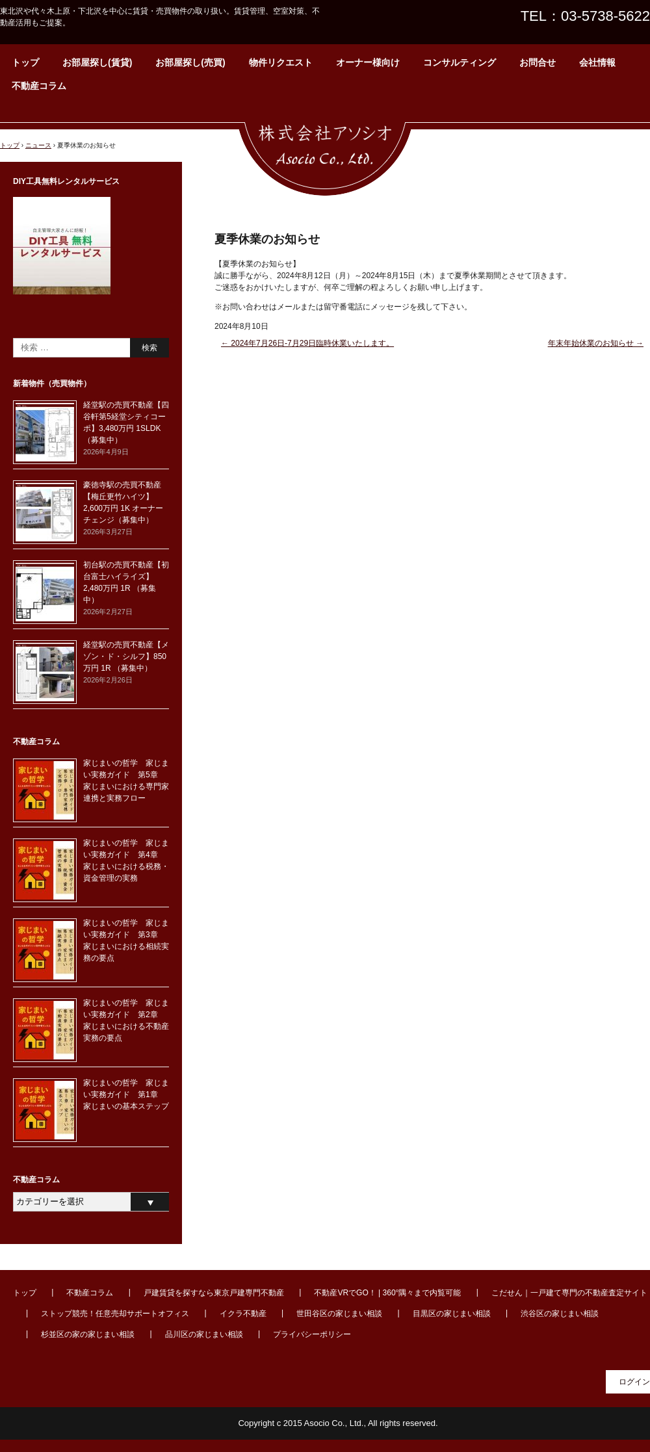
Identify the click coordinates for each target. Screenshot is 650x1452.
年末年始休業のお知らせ (596, 343)
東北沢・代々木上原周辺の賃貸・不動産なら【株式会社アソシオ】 (325, 153)
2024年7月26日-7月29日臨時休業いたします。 (307, 343)
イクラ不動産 (243, 1313)
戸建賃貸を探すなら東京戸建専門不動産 (214, 1292)
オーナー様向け (368, 62)
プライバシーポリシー (312, 1334)
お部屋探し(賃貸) (97, 62)
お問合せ (537, 62)
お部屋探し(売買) (190, 62)
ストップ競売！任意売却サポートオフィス (115, 1313)
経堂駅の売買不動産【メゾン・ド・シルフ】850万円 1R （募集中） (126, 656)
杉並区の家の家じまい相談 (88, 1334)
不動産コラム (39, 86)
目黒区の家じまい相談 (452, 1313)
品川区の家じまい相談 (204, 1334)
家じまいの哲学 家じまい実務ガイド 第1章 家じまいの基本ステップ (126, 1094)
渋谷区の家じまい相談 (560, 1313)
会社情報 (597, 62)
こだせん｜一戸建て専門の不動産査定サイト (569, 1292)
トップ (25, 62)
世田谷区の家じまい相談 (339, 1313)
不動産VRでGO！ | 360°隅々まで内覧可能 (387, 1292)
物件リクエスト (281, 62)
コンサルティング (459, 62)
